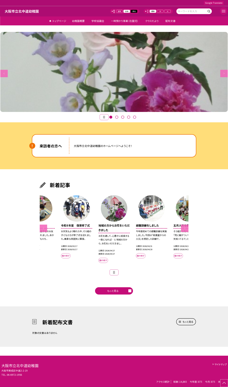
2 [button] (116, 117)
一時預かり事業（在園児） (124, 21)
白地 (126, 11)
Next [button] (224, 73)
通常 (119, 11)
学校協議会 (97, 21)
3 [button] (122, 117)
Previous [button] (4, 73)
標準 (153, 11)
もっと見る (113, 291)
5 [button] (134, 117)
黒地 (134, 11)
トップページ (59, 21)
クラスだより (152, 21)
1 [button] (110, 117)
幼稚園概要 (78, 21)
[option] (114, 72)
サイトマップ (220, 364)
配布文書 (170, 21)
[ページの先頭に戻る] (224, 383)
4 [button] (128, 117)
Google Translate (213, 2)
